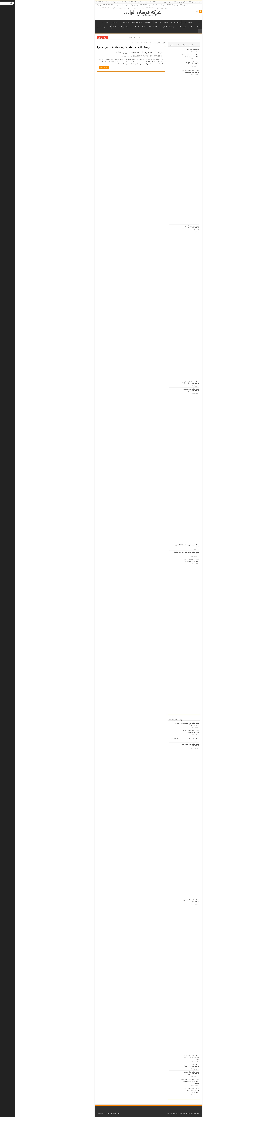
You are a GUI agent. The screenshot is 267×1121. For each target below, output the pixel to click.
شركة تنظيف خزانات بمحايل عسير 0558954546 (170, 738)
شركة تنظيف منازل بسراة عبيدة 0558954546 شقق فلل (160, 5)
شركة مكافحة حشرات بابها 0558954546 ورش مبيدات (124, 52)
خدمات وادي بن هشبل (88, 26)
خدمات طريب (172, 26)
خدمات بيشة (126, 26)
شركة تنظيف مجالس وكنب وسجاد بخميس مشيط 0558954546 (176, 1090)
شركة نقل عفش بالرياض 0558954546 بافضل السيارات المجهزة (175, 227)
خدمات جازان (137, 26)
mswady (182, 1113)
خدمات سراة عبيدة (159, 26)
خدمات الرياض (99, 22)
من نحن (89, 22)
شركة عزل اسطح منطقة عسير (121, 8)
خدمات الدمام (101, 26)
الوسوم (176, 45)
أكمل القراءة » (89, 67)
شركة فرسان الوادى (128, 12)
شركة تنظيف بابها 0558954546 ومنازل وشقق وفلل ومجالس (170, 2)
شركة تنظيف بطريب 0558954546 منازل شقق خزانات (129, 5)
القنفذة (181, 26)
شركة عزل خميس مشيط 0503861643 (141, 8)
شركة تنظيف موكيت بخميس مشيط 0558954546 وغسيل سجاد (176, 1057)
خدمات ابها (133, 22)
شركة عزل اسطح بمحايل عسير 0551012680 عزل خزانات (96, 8)
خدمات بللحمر (172, 22)
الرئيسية (83, 22)
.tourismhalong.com (98, 1113)
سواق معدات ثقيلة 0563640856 (143, 2)
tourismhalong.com (165, 1113)
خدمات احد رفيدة (160, 22)
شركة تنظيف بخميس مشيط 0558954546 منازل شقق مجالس (97, 5)
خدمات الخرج (110, 22)
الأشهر (163, 45)
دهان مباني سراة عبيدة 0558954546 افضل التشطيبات (119, 2)
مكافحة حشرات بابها (123, 55)
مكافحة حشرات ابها (132, 55)
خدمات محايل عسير (114, 26)
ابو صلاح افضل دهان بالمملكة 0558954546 (92, 2)
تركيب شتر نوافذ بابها (119, 37)
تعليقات (169, 45)
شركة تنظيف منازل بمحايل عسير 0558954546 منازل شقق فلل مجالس (175, 1081)
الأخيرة (156, 45)
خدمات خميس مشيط (146, 22)
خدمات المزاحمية (122, 22)
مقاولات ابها (147, 26)
